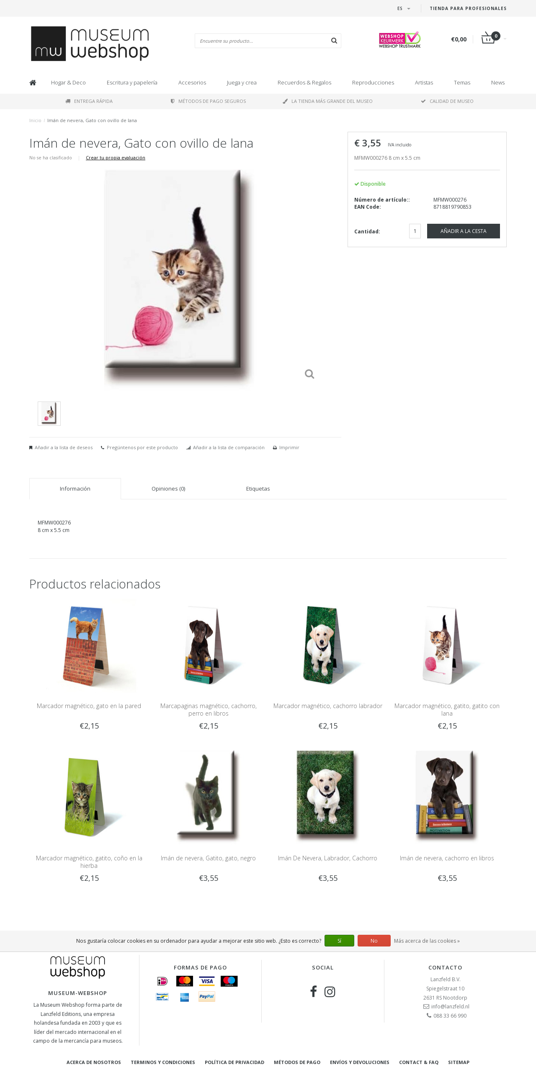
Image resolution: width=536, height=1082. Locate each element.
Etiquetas (258, 488)
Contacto (445, 967)
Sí (339, 940)
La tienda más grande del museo (328, 101)
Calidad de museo (447, 101)
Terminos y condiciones (163, 1062)
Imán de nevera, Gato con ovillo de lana (92, 120)
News (498, 82)
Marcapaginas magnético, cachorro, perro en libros (208, 709)
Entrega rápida (89, 101)
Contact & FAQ (418, 1062)
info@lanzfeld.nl (450, 1006)
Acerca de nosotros (94, 1062)
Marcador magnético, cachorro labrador (327, 706)
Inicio (35, 120)
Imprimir (289, 447)
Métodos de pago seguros (208, 101)
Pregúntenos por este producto (142, 447)
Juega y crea (242, 82)
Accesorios (192, 82)
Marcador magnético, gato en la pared (89, 706)
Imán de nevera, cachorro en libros (447, 858)
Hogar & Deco (68, 82)
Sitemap (458, 1062)
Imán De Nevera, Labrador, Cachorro (327, 858)
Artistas (424, 82)
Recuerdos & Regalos (304, 82)
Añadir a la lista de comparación (229, 447)
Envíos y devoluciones (359, 1062)
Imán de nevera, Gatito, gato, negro (208, 858)
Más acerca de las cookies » (427, 940)
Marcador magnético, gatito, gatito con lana (447, 709)
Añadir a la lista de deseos (64, 447)
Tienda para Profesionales (468, 8)
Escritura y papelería (132, 82)
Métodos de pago (297, 1062)
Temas (462, 82)
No (374, 940)
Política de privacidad (234, 1062)
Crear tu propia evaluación (115, 157)
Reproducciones (373, 82)
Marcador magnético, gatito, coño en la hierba (89, 862)
